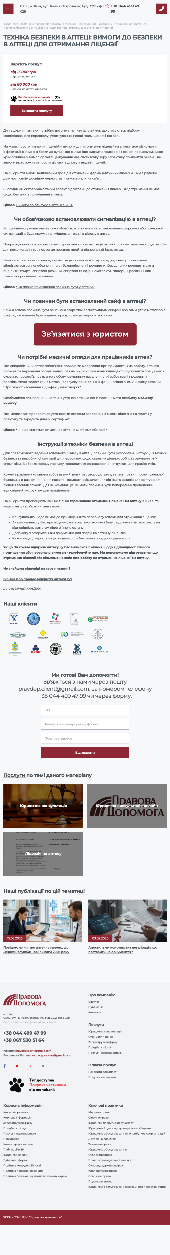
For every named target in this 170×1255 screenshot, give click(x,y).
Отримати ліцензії (100, 1036)
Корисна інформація (17, 1117)
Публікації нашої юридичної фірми (86, 24)
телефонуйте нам (83, 552)
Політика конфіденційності (22, 1165)
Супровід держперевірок (105, 1165)
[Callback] (161, 9)
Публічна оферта (15, 1160)
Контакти (94, 1012)
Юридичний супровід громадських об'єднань (119, 1128)
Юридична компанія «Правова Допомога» (32, 24)
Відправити (85, 753)
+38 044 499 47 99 (62, 696)
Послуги (14, 775)
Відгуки (93, 1001)
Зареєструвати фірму (102, 1042)
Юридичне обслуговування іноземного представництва (127, 1186)
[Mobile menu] (8, 9)
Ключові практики (15, 1112)
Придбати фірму (99, 1047)
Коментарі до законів (18, 1144)
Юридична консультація (105, 1031)
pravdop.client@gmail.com (33, 1050)
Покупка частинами (102, 1077)
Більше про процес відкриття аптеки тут (37, 579)
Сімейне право (98, 1117)
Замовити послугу (37, 111)
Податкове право (100, 1181)
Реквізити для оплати (103, 1071)
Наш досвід (11, 1139)
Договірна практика (102, 1139)
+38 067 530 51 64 (23, 1040)
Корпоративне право (103, 1170)
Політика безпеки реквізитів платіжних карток (35, 1176)
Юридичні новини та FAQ (130, 24)
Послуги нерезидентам (19, 1133)
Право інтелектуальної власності (111, 1160)
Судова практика (100, 1154)
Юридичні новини (15, 1154)
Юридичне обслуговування (107, 1149)
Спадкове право (99, 1176)
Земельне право (99, 1144)
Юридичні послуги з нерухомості (111, 1123)
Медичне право (99, 1112)
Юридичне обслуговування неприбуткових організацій (126, 1133)
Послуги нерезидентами (105, 1052)
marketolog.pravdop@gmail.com (48, 1055)
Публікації (95, 1007)
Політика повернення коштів (23, 1170)
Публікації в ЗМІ (14, 1149)
